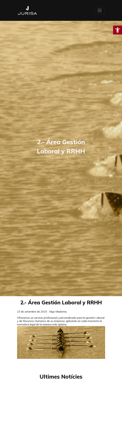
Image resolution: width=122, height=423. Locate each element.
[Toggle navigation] (99, 10)
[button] (117, 30)
